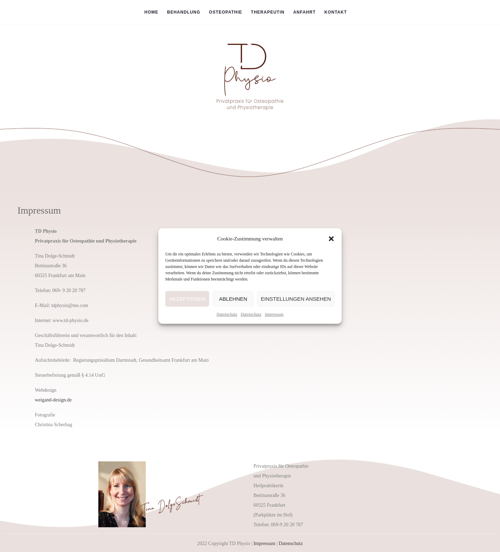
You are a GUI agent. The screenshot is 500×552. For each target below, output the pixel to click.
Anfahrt (304, 12)
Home (151, 12)
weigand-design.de (53, 399)
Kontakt (335, 12)
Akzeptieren (187, 299)
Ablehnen (233, 299)
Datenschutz (227, 314)
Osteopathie (225, 12)
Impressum (274, 314)
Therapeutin (268, 12)
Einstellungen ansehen (296, 299)
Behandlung (183, 12)
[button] (331, 238)
